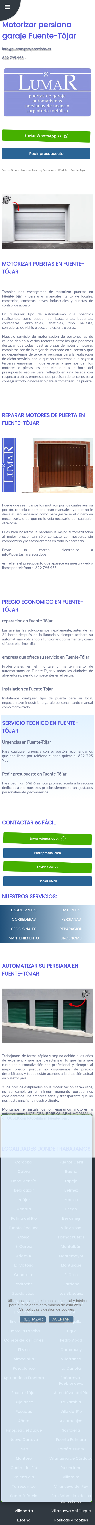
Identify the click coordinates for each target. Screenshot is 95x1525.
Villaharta (24, 1510)
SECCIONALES (23, 928)
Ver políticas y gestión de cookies (46, 1309)
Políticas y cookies (71, 1520)
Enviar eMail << (47, 867)
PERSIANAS (71, 919)
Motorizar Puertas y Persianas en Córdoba (44, 170)
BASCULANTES (24, 910)
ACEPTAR (61, 1319)
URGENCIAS (71, 938)
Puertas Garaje (10, 170)
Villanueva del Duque (71, 1510)
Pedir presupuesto (46, 153)
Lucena (24, 1520)
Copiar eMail (47, 881)
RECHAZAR (32, 1319)
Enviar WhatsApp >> (46, 136)
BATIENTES (71, 910)
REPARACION (71, 928)
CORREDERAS (24, 919)
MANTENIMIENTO (24, 938)
